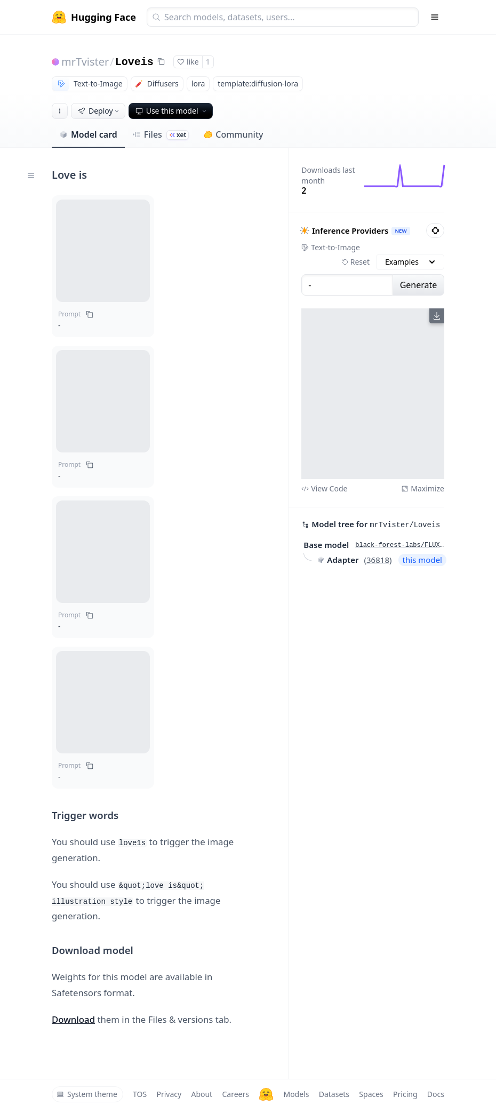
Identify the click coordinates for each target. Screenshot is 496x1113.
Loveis (134, 62)
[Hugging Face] (266, 1094)
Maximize (422, 488)
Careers (235, 1094)
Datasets (334, 1094)
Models (296, 1094)
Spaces (371, 1094)
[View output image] (372, 393)
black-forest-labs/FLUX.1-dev (399, 545)
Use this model (171, 111)
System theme (87, 1094)
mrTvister (85, 61)
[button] (103, 251)
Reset (356, 262)
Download (73, 1019)
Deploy (99, 111)
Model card (88, 134)
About (201, 1094)
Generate (418, 285)
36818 (377, 559)
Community (233, 134)
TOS (140, 1094)
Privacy (168, 1094)
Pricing (405, 1094)
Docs (435, 1094)
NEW (401, 230)
